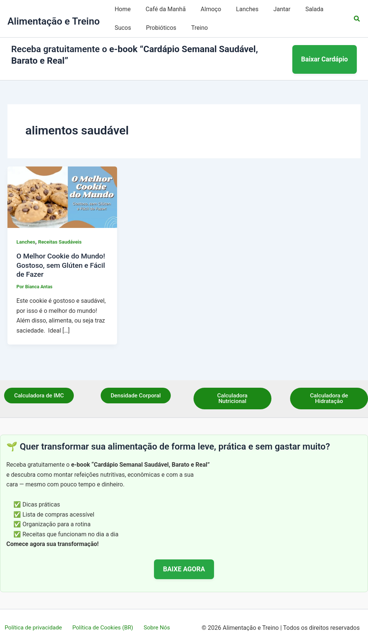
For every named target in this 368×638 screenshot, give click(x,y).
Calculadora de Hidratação (329, 390)
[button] (357, 18)
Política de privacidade (36, 619)
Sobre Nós (155, 619)
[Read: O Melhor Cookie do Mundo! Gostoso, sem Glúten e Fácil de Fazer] (62, 187)
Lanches (26, 233)
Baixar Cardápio (324, 54)
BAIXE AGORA (184, 561)
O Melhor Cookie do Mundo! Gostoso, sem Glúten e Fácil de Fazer (54, 256)
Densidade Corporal (135, 387)
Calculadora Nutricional (232, 390)
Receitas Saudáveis (62, 233)
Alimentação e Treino (53, 21)
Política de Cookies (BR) (103, 619)
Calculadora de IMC (39, 387)
